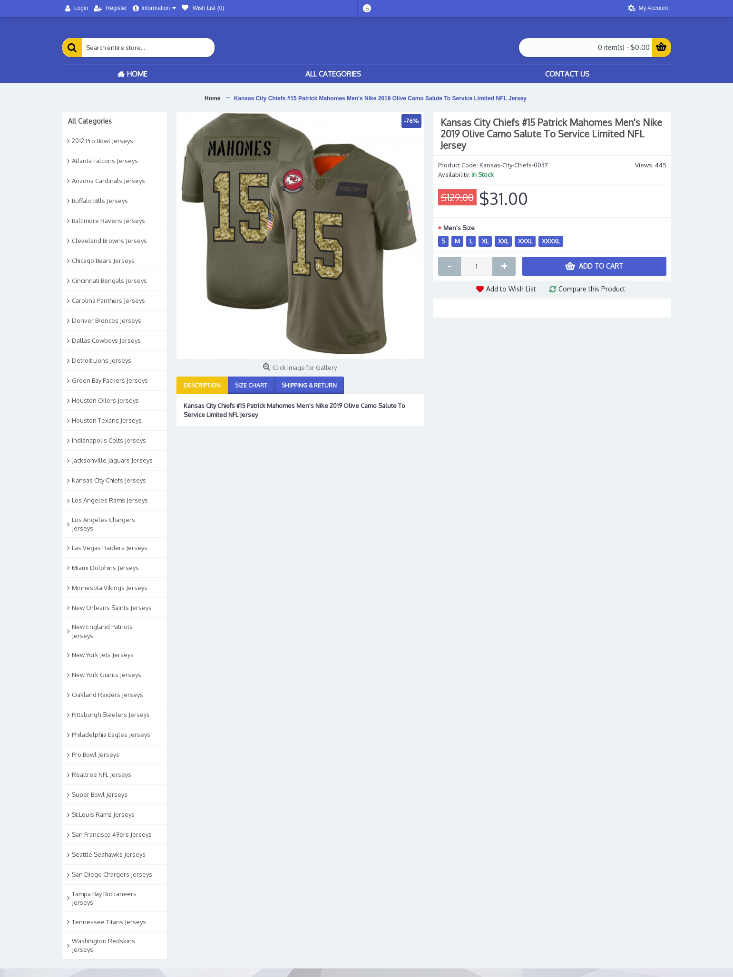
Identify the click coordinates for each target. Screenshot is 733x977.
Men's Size (459, 228)
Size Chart (251, 385)
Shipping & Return (309, 385)
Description (202, 385)
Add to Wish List (511, 289)
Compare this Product (591, 289)
